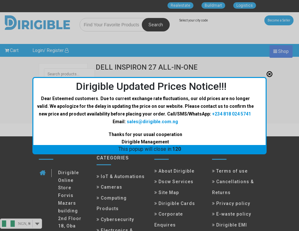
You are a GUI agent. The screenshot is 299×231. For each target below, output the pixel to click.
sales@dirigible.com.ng (152, 121)
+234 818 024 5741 (231, 113)
